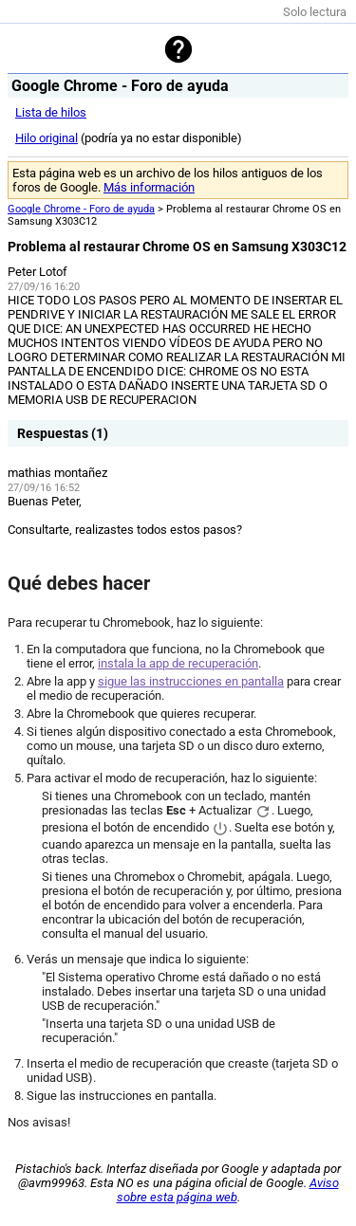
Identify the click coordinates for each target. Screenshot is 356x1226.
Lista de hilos (50, 112)
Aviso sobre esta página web (228, 1190)
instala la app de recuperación (178, 663)
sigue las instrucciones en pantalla (191, 681)
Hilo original (46, 138)
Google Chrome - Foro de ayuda (81, 209)
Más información (149, 187)
